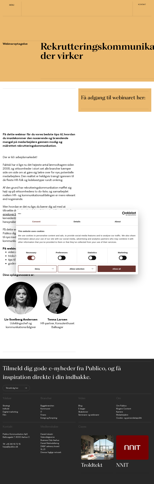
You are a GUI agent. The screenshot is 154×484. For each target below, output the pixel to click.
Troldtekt (91, 465)
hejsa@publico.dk (10, 447)
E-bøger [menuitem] (81, 408)
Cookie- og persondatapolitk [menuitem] (129, 418)
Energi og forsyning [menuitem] (49, 418)
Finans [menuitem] (43, 415)
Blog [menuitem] (80, 405)
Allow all (117, 269)
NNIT (122, 465)
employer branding (14, 214)
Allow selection (77, 269)
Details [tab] (77, 221)
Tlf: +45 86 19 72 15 (12, 444)
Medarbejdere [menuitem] (122, 415)
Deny (37, 269)
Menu (11, 5)
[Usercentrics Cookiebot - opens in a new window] (124, 214)
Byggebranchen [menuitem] (47, 405)
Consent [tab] (36, 221)
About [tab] (118, 221)
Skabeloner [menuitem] (83, 412)
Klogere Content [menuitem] (123, 408)
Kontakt (142, 5)
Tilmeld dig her (12, 388)
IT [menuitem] (41, 412)
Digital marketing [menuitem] (10, 412)
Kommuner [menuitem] (45, 408)
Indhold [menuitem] (6, 408)
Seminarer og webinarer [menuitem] (88, 415)
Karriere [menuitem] (119, 412)
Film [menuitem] (4, 415)
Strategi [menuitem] (6, 405)
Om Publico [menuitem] (121, 405)
